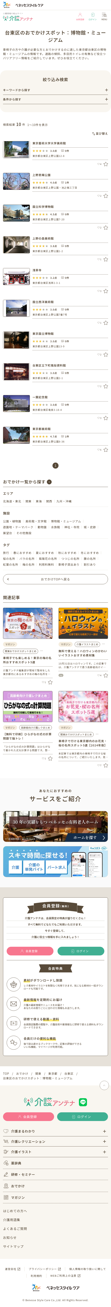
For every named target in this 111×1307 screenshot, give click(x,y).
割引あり (90, 564)
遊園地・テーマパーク (18, 527)
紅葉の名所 (10, 564)
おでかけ (14, 1186)
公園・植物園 (12, 521)
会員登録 (80, 17)
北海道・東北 (12, 501)
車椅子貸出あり (69, 564)
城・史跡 (90, 527)
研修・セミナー (19, 1174)
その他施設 (23, 533)
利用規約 (36, 1276)
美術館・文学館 (36, 521)
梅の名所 (28, 564)
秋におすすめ (67, 553)
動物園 (42, 527)
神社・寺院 (72, 527)
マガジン (14, 1197)
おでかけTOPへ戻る (55, 579)
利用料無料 (46, 564)
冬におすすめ (90, 553)
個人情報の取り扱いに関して (87, 1269)
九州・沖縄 (64, 501)
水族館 (55, 527)
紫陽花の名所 (48, 559)
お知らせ (10, 1237)
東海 (39, 501)
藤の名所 (90, 559)
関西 (49, 501)
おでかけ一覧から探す (24, 482)
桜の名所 (9, 559)
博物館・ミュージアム (66, 521)
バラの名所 (27, 559)
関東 (28, 501)
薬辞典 (12, 1163)
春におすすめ (22, 553)
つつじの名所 (70, 559)
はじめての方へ (15, 1210)
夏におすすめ (45, 553)
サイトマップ (13, 1246)
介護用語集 (11, 1219)
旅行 (6, 553)
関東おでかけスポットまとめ (20, 651)
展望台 (7, 533)
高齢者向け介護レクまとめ (35, 727)
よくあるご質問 (15, 1228)
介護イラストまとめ (87, 644)
